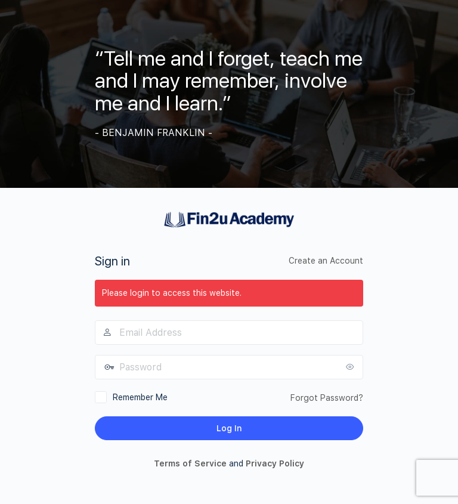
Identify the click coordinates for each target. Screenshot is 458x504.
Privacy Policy (275, 463)
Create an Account (326, 260)
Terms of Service (190, 463)
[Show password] (351, 367)
